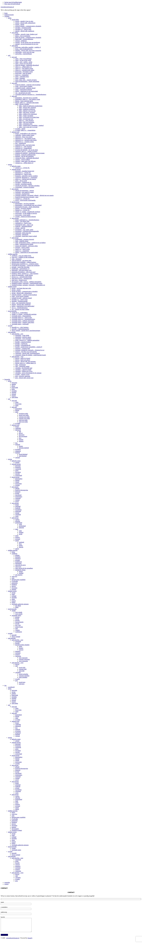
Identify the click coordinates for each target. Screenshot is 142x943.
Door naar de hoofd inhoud (12, 4)
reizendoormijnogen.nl (7, 7)
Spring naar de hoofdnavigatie (13, 2)
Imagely (30, 940)
